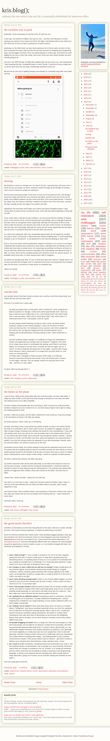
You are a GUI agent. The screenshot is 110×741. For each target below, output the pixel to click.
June (88, 126)
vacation (50, 167)
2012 (86, 186)
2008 (86, 200)
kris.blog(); (16, 10)
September (90, 115)
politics (83, 290)
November (90, 108)
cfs (94, 279)
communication (88, 254)
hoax (91, 281)
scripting (83, 292)
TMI (93, 277)
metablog (17, 378)
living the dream (26, 671)
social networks (99, 272)
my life (21, 167)
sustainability (85, 279)
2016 (86, 172)
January (89, 164)
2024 (86, 81)
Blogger (91, 736)
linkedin (98, 64)
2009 (86, 196)
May (88, 154)
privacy (100, 281)
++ (5, 699)
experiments (14, 671)
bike (88, 246)
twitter (83, 64)
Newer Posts (9, 682)
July (87, 122)
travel (44, 167)
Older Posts (67, 682)
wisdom (12, 674)
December (90, 105)
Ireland (91, 292)
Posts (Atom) (43, 689)
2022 (86, 88)
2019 (86, 98)
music (83, 262)
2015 (86, 175)
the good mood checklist (18, 523)
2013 (86, 182)
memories (90, 256)
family (16, 510)
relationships (32, 378)
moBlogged (14, 167)
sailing (86, 288)
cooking (100, 279)
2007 (86, 203)
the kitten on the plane (16, 391)
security (92, 290)
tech (88, 244)
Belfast (91, 285)
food (87, 274)
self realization (35, 167)
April (88, 157)
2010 (86, 193)
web (104, 241)
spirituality (97, 266)
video (100, 283)
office (103, 254)
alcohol (88, 264)
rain (101, 277)
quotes (103, 262)
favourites (97, 259)
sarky (83, 277)
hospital (100, 290)
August (89, 119)
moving (8, 181)
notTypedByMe (86, 283)
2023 (86, 84)
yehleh (83, 285)
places (98, 270)
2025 (86, 77)
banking (94, 288)
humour (90, 228)
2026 (86, 74)
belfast (93, 262)
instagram (90, 64)
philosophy (52, 671)
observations (43, 671)
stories (36, 510)
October (89, 112)
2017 (86, 168)
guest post (102, 285)
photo (27, 167)
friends (90, 236)
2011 (86, 189)
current (93, 251)
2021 (86, 91)
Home (39, 682)
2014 (86, 179)
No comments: (24, 164)
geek (99, 264)
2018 (86, 102)
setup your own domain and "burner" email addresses (23, 715)
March (88, 160)
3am (82, 268)
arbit (11, 378)
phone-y (96, 268)
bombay (84, 266)
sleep (30, 510)
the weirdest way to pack (18, 29)
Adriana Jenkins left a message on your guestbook (22, 707)
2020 (86, 95)
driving (83, 281)
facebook (84, 66)
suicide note (11, 291)
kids (101, 288)
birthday (84, 272)
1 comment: (23, 667)
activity (98, 274)
